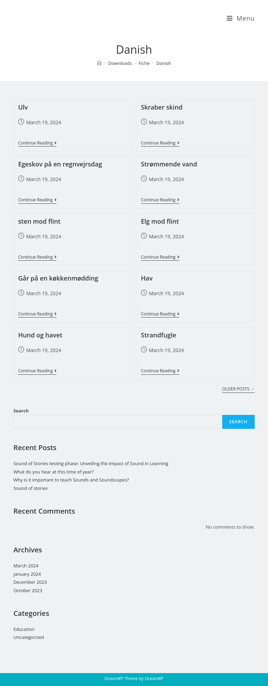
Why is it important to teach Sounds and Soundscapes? (71, 480)
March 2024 (25, 565)
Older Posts (238, 389)
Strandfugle (158, 335)
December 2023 (30, 582)
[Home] (99, 63)
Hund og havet (40, 335)
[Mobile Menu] (241, 18)
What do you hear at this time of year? (54, 472)
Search (21, 411)
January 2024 (27, 574)
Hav (147, 278)
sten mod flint (39, 221)
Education (23, 629)
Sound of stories (30, 488)
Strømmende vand (169, 164)
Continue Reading (37, 143)
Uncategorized (28, 637)
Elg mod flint (160, 221)
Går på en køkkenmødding (58, 278)
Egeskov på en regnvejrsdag (60, 164)
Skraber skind (162, 107)
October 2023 (27, 590)
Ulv (23, 107)
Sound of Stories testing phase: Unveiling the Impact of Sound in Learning (91, 463)
